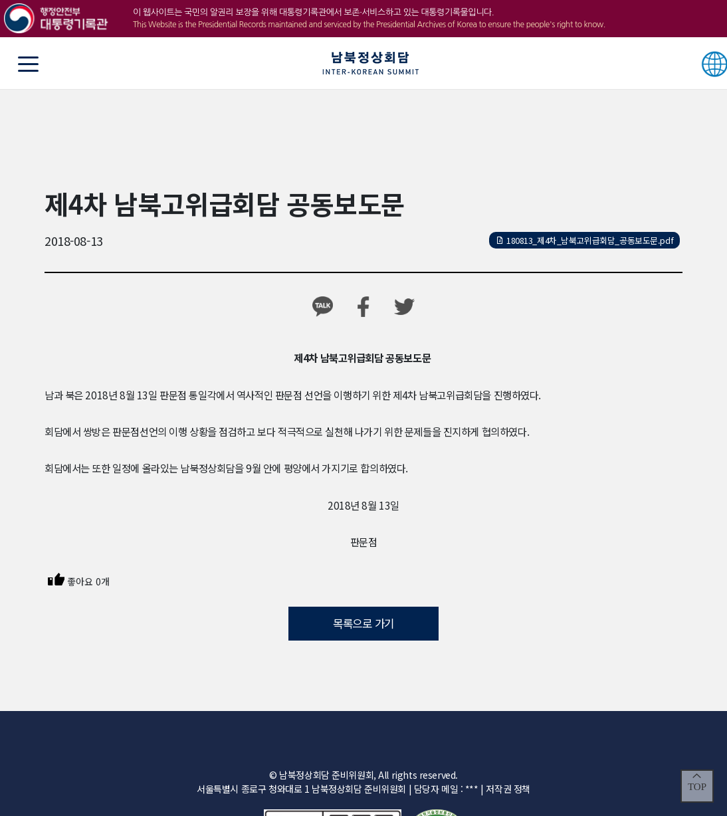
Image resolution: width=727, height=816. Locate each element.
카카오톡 (322, 306)
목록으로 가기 (363, 623)
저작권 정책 (508, 788)
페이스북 (364, 306)
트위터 (404, 306)
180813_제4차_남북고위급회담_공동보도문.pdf (584, 240)
